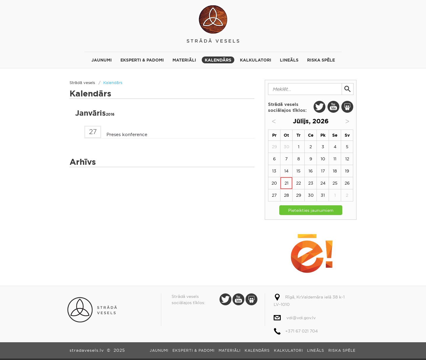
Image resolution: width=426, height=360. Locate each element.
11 (334, 159)
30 (311, 195)
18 (335, 171)
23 (310, 183)
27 (274, 195)
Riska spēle (321, 60)
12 (347, 159)
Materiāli (184, 60)
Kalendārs (218, 60)
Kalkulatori (255, 60)
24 (322, 183)
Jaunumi (101, 60)
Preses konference (126, 134)
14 (286, 171)
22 (298, 183)
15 (298, 171)
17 (323, 171)
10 (323, 159)
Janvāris (94, 113)
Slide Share (347, 107)
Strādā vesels (213, 23)
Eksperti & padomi (142, 60)
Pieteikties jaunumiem (310, 210)
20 (274, 183)
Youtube (333, 107)
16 (311, 171)
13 (274, 171)
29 (298, 195)
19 (347, 171)
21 (286, 183)
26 (347, 183)
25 (335, 183)
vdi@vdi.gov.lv (301, 317)
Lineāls (289, 60)
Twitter (319, 107)
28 (286, 195)
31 (323, 195)
